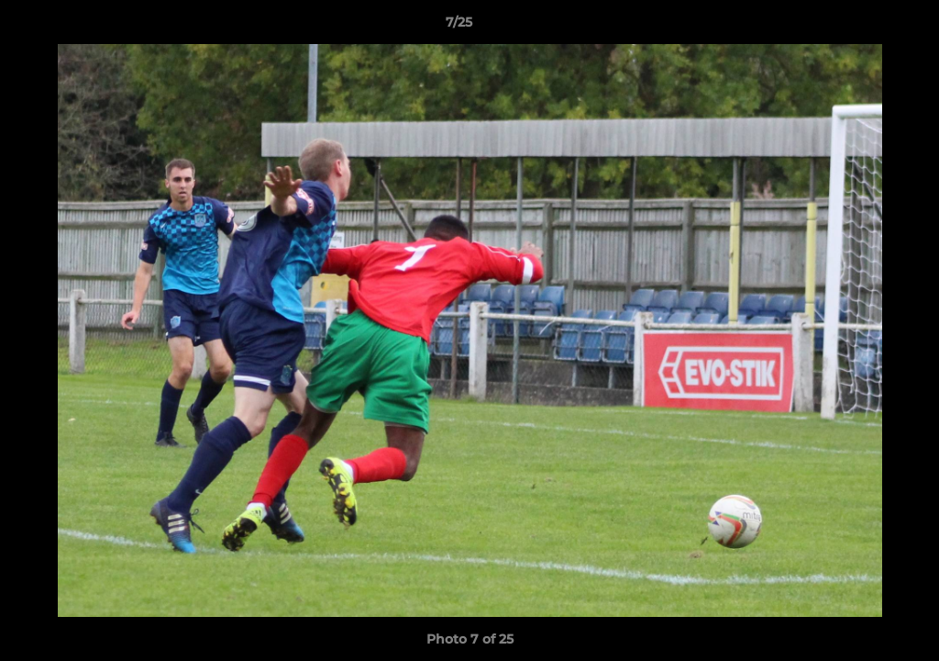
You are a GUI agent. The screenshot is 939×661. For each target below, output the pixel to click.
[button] (862, 26)
